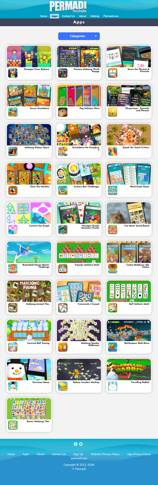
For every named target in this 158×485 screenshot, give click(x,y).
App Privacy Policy (139, 454)
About (82, 16)
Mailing (95, 16)
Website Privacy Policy (105, 454)
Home (43, 16)
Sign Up (78, 454)
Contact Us (68, 16)
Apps (54, 16)
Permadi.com (111, 16)
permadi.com (79, 458)
